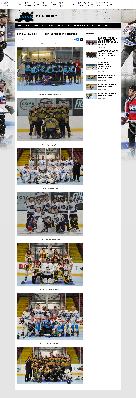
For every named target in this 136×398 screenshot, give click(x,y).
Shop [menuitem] (92, 25)
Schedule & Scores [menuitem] (47, 25)
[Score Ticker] (68, 4)
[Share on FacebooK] (77, 39)
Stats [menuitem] (68, 25)
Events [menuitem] (35, 25)
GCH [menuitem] (99, 25)
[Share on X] (81, 39)
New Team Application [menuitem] (81, 25)
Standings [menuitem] (60, 25)
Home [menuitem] (19, 25)
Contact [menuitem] (106, 25)
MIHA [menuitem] (27, 25)
